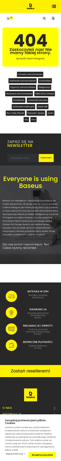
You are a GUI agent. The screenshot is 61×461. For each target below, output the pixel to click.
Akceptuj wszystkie (42, 454)
